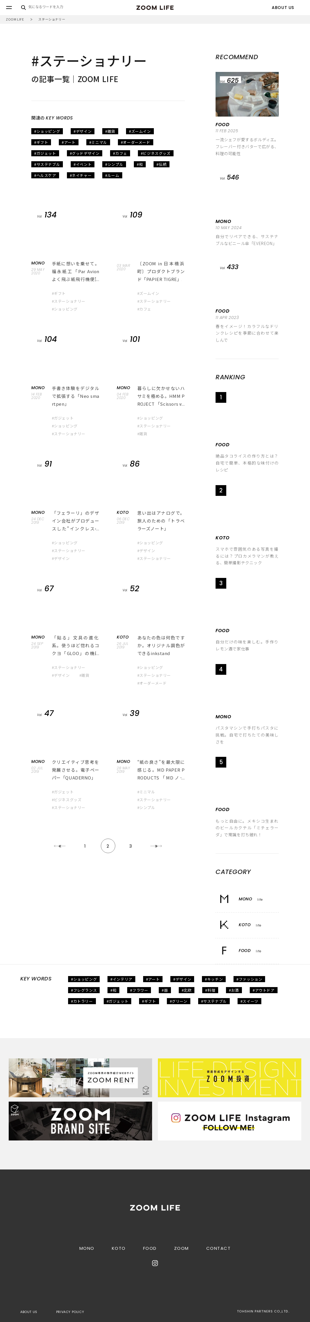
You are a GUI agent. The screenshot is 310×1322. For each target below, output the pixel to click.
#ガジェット (45, 153)
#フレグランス (84, 990)
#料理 (210, 990)
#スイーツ (249, 1001)
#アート (68, 142)
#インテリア (121, 979)
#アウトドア (264, 990)
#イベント (83, 164)
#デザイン (83, 131)
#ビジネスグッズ (156, 153)
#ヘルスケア (45, 175)
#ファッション (249, 979)
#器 (165, 990)
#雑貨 (110, 131)
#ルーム (112, 175)
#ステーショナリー (68, 301)
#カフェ (120, 153)
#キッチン (214, 979)
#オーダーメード (135, 142)
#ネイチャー (81, 175)
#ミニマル (98, 142)
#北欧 (187, 990)
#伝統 (161, 164)
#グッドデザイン (85, 153)
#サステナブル (47, 164)
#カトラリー (82, 1001)
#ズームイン (140, 131)
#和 (140, 164)
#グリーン (178, 1001)
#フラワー (139, 990)
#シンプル (114, 164)
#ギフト (41, 142)
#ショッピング (47, 131)
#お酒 (234, 990)
